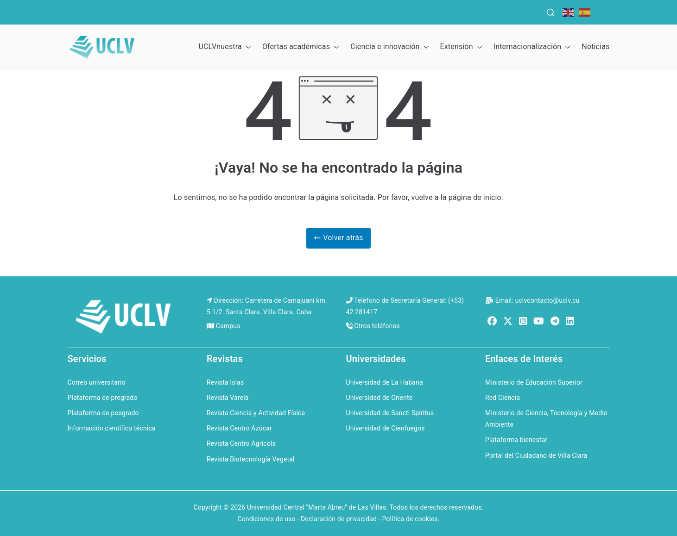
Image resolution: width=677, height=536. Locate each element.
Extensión (461, 47)
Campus (228, 326)
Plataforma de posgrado (103, 413)
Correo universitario (97, 382)
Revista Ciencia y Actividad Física (256, 413)
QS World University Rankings (136, 10)
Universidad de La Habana (384, 382)
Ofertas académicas (300, 47)
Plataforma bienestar (516, 439)
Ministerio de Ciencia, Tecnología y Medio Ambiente (546, 418)
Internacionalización (532, 47)
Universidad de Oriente (379, 397)
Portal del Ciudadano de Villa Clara (536, 455)
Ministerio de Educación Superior (533, 382)
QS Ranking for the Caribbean (255, 10)
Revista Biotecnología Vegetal (251, 459)
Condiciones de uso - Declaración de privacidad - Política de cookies (337, 519)
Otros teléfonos (377, 326)
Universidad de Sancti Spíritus (390, 413)
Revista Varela (228, 397)
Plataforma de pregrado (103, 397)
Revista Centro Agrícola (241, 443)
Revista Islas (225, 382)
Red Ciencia (502, 397)
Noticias (595, 46)
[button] (246, 47)
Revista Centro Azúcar (239, 428)
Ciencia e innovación (389, 47)
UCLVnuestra (224, 47)
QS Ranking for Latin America (383, 10)
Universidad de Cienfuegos (385, 428)
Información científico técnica (112, 428)
